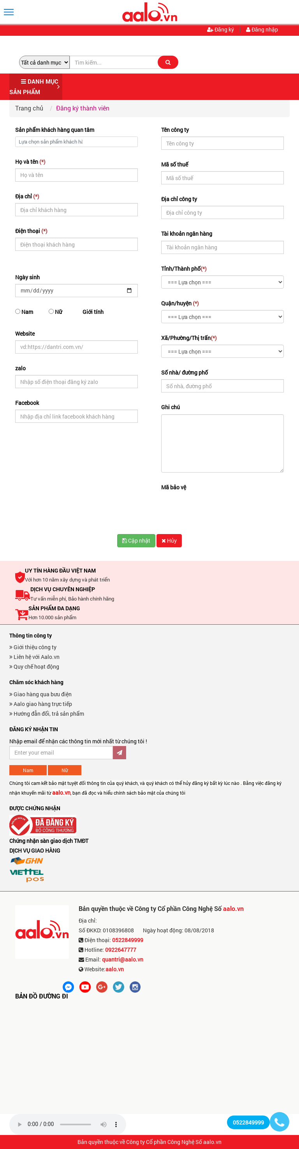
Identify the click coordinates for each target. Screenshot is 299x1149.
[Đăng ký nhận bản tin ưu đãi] (61, 752)
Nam (24, 311)
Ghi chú (170, 407)
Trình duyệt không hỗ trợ (67, 1124)
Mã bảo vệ (173, 487)
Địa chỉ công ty (179, 199)
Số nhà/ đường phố (184, 372)
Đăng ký (220, 29)
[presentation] (220, 509)
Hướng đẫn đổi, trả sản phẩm (46, 713)
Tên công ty (175, 129)
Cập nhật (136, 540)
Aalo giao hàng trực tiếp (40, 704)
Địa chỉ (27, 196)
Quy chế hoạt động (34, 666)
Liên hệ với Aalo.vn (34, 656)
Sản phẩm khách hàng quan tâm (54, 129)
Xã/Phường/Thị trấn (189, 338)
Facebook (27, 402)
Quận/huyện (180, 303)
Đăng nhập (262, 29)
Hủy (169, 540)
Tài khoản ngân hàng (186, 233)
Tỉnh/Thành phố (184, 268)
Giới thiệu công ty (32, 647)
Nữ (55, 311)
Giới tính (93, 311)
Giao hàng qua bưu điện (40, 694)
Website (25, 333)
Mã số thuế (174, 164)
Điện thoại (31, 231)
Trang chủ (29, 108)
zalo (20, 368)
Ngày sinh (27, 277)
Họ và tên (30, 161)
